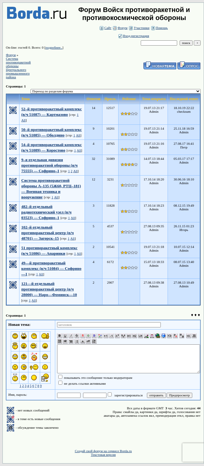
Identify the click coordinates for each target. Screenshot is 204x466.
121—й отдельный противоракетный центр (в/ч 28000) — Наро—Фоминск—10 (49, 289)
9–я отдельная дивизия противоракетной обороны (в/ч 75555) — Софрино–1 (49, 165)
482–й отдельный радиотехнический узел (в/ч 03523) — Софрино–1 (46, 212)
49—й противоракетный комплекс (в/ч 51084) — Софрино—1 (51, 268)
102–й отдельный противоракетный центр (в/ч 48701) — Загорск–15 (47, 233)
